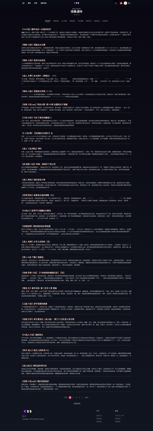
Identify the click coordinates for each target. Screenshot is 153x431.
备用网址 (99, 421)
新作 (29, 3)
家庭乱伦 (97, 21)
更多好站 (44, 3)
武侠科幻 (105, 21)
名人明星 (64, 21)
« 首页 (65, 397)
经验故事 (56, 21)
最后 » (87, 397)
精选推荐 (48, 21)
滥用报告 (118, 421)
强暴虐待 (72, 21)
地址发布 (77, 403)
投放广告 (99, 415)
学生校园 (80, 21)
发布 (35, 3)
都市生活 (89, 21)
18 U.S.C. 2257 (119, 415)
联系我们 (99, 418)
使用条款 (118, 418)
